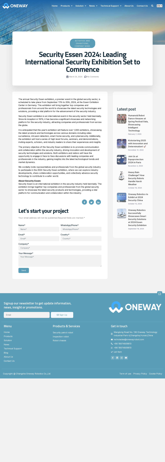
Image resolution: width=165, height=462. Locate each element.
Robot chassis (59, 340)
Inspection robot (61, 336)
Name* (21, 225)
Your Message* (25, 253)
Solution (80, 6)
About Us (129, 6)
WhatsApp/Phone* (70, 225)
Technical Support (110, 6)
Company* (23, 244)
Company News (82, 46)
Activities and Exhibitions (82, 42)
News (93, 6)
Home (55, 6)
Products (66, 6)
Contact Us (142, 6)
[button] (152, 6)
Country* (65, 234)
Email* (21, 234)
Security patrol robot (63, 332)
